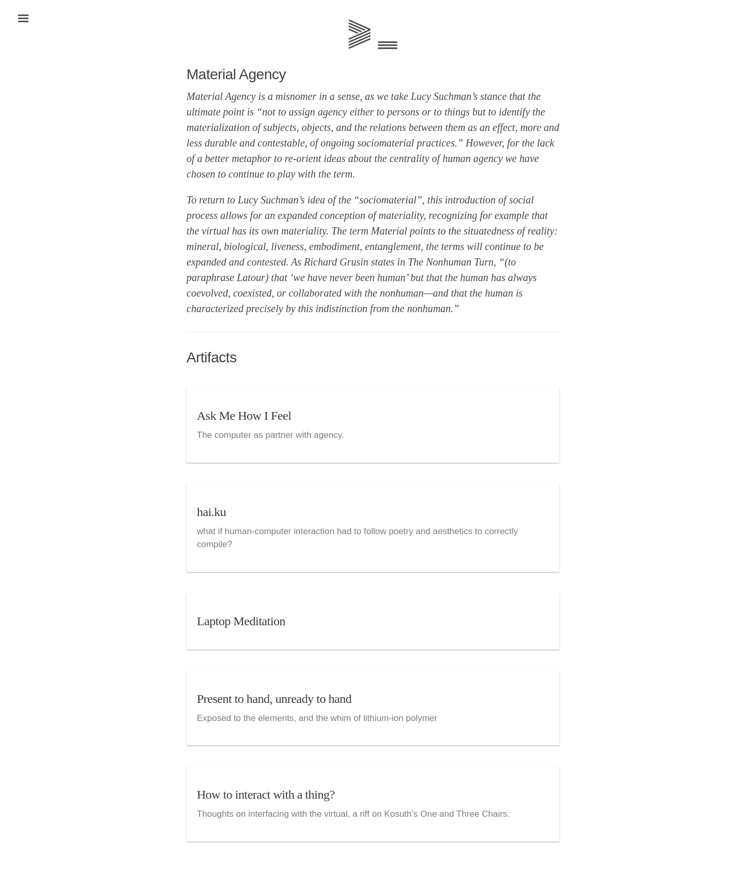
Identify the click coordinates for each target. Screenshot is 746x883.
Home (373, 34)
